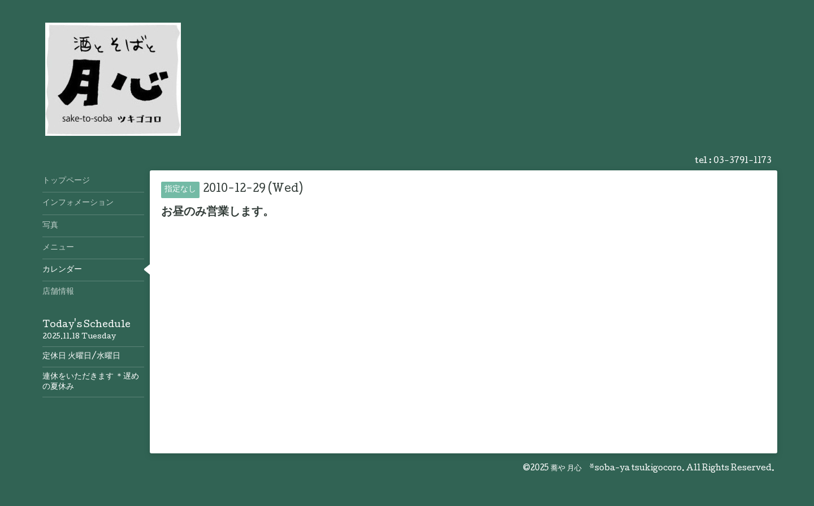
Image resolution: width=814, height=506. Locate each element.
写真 (50, 225)
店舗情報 (58, 292)
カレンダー (62, 270)
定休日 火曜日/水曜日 (81, 356)
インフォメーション (78, 203)
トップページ (66, 181)
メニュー (58, 247)
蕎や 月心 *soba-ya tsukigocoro (616, 469)
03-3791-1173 (742, 161)
